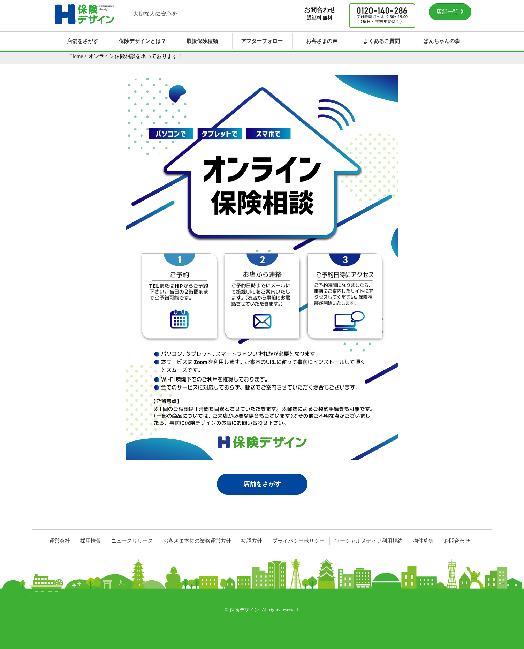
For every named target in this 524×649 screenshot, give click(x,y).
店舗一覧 (450, 12)
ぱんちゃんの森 (441, 41)
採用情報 (90, 541)
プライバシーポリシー (298, 541)
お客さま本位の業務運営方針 (197, 541)
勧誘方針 (251, 541)
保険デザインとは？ (142, 41)
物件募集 (423, 541)
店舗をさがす (82, 41)
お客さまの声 (321, 41)
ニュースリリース (132, 541)
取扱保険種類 (202, 41)
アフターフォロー (262, 41)
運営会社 (59, 541)
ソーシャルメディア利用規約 (369, 541)
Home (76, 56)
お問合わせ (457, 541)
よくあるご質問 (381, 41)
